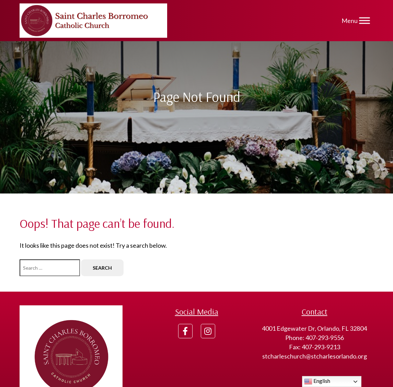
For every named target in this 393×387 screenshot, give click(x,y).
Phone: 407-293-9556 (314, 337)
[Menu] (364, 20)
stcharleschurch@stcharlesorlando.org (314, 356)
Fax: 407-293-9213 (314, 347)
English (317, 381)
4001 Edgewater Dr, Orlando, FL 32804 (314, 328)
